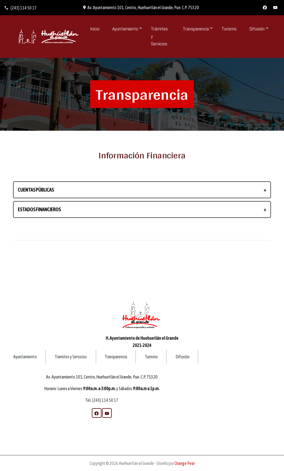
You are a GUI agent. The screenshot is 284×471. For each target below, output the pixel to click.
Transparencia (116, 356)
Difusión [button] (257, 28)
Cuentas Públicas (36, 190)
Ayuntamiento (25, 356)
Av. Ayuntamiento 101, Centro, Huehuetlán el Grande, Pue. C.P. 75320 (140, 7)
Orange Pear (184, 463)
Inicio (95, 28)
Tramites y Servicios (71, 356)
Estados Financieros (39, 209)
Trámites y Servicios (159, 36)
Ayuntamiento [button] (125, 28)
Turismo (229, 28)
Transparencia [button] (196, 28)
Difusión (182, 356)
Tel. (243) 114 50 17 (101, 400)
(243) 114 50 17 (20, 7)
